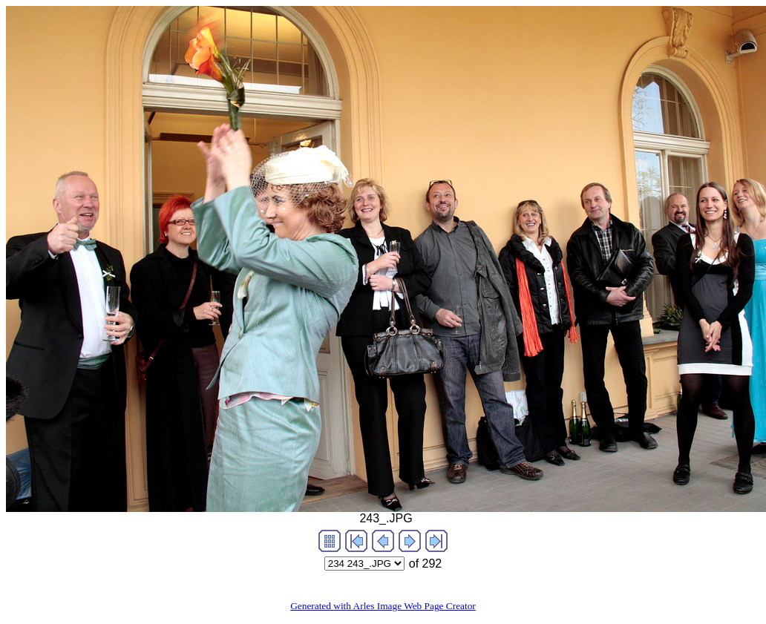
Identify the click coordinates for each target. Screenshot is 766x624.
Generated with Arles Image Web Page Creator (383, 605)
